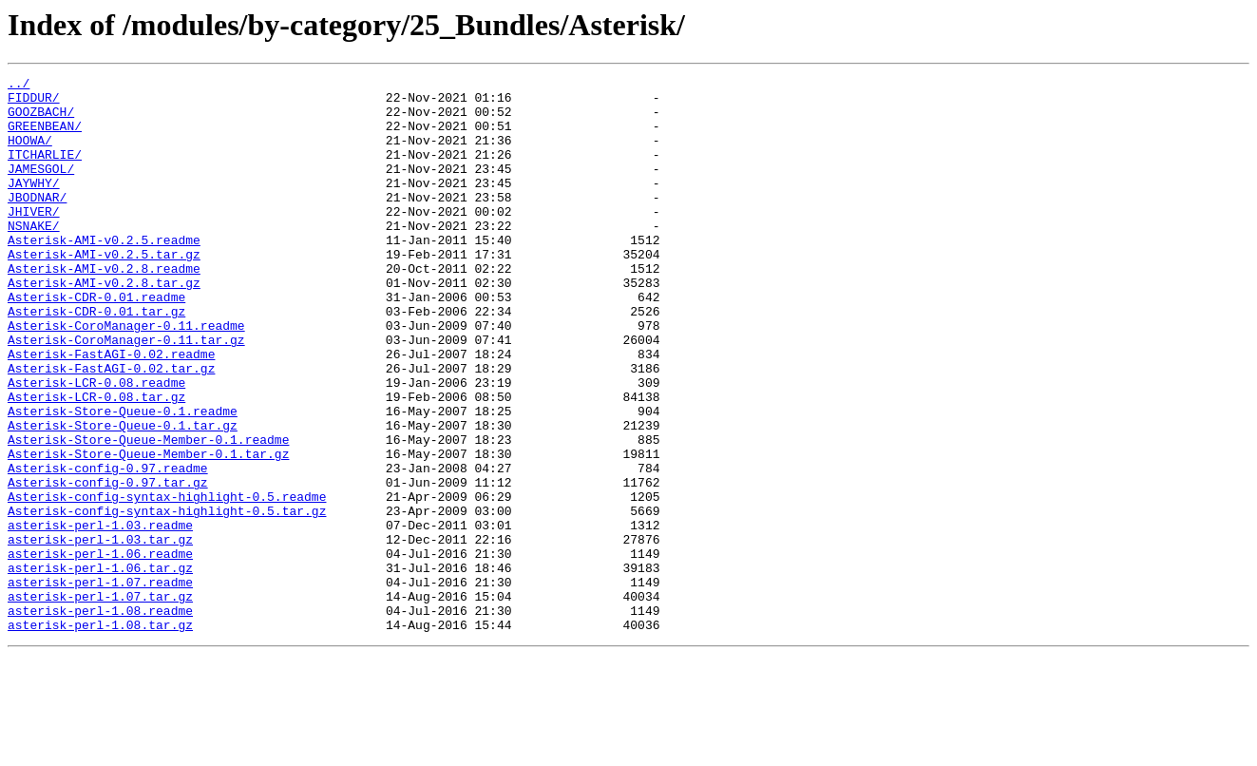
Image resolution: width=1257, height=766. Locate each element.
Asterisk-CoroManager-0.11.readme (126, 376)
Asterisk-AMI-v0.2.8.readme (104, 307)
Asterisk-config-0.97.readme (108, 547)
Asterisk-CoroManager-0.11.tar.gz (126, 393)
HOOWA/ (30, 154)
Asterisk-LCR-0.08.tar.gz (96, 461)
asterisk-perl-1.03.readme (100, 615)
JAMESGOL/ (41, 188)
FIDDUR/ (34, 102)
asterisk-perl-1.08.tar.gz (100, 735)
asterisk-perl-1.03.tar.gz (100, 633)
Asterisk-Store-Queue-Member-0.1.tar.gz (148, 530)
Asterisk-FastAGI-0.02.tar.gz (111, 427)
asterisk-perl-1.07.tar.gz (100, 701)
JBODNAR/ (37, 222)
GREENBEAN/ (45, 136)
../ (18, 85)
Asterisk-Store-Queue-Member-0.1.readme (148, 513)
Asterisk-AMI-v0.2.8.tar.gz (104, 325)
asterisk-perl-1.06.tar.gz (100, 667)
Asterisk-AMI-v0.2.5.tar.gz (104, 290)
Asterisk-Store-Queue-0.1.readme (123, 479)
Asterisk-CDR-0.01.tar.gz (96, 359)
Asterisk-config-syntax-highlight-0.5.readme (167, 581)
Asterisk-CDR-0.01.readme (96, 342)
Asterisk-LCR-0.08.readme (96, 444)
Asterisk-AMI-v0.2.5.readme (104, 273)
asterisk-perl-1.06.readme (100, 650)
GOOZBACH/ (41, 119)
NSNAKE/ (34, 256)
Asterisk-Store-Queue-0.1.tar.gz (123, 496)
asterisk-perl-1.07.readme (100, 684)
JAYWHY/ (34, 205)
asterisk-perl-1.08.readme (100, 718)
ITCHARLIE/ (45, 171)
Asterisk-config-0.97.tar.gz (108, 564)
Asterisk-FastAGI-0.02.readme (111, 410)
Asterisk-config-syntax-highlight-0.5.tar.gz (167, 598)
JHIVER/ (34, 239)
